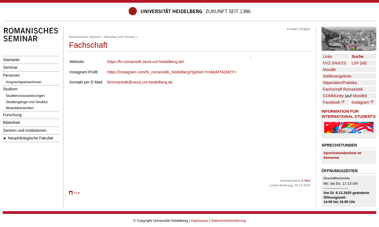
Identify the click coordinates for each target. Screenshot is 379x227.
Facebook (333, 102)
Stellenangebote (337, 76)
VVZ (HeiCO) (334, 63)
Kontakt (292, 29)
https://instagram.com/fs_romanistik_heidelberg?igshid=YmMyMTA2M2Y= (171, 72)
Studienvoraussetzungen (25, 96)
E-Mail (305, 180)
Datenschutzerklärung (228, 221)
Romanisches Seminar (85, 36)
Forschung (12, 115)
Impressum (199, 221)
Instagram (362, 102)
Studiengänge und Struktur (27, 102)
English (305, 29)
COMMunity (333, 96)
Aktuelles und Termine (119, 36)
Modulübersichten (20, 108)
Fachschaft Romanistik (343, 89)
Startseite (11, 60)
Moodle (329, 69)
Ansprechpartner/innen (24, 82)
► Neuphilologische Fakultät (28, 138)
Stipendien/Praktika (340, 82)
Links (327, 56)
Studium (10, 89)
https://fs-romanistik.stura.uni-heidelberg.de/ (145, 61)
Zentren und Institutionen (25, 130)
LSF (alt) (359, 63)
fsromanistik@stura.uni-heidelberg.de (140, 82)
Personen (11, 75)
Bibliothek (11, 122)
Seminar (10, 67)
